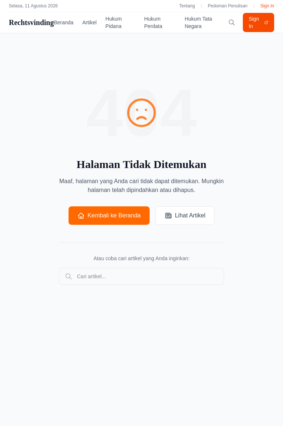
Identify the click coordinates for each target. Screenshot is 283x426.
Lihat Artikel (185, 215)
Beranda (63, 22)
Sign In (267, 5)
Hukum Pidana (113, 22)
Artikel (89, 22)
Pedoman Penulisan (227, 5)
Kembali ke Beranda (109, 215)
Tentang (187, 5)
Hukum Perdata (153, 22)
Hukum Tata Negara (198, 22)
